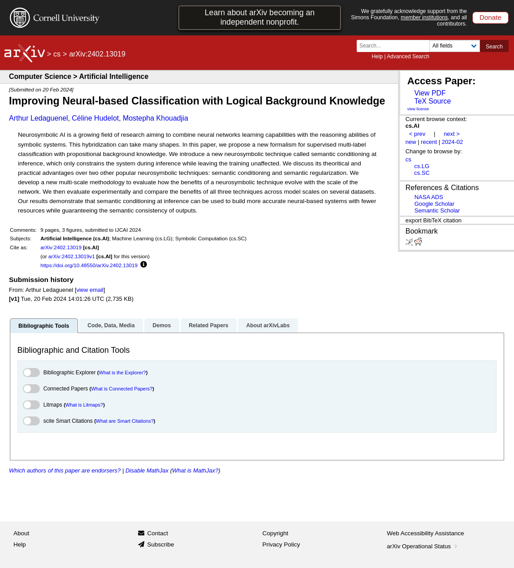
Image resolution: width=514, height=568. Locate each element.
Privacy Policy (281, 544)
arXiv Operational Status (423, 546)
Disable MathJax (146, 470)
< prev (417, 133)
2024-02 (452, 142)
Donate (490, 17)
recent (429, 142)
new (411, 142)
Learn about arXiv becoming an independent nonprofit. (260, 17)
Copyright (276, 533)
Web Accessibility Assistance (425, 533)
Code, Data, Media (110, 325)
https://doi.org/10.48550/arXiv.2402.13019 (89, 265)
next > (452, 133)
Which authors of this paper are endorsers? (65, 470)
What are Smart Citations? (125, 421)
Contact (157, 533)
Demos (161, 325)
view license (418, 109)
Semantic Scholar (437, 210)
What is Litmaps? (84, 405)
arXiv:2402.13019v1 (71, 256)
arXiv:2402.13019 (61, 247)
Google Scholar (434, 203)
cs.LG (421, 166)
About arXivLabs (267, 325)
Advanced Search (408, 56)
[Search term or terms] (396, 46)
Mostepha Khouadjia (155, 118)
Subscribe (160, 544)
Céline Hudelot (95, 118)
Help (377, 56)
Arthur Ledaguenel (38, 118)
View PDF (429, 93)
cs (56, 54)
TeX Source (432, 101)
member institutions (424, 17)
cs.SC (422, 172)
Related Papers (208, 325)
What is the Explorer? (122, 372)
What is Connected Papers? (121, 388)
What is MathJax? (195, 470)
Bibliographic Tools (43, 326)
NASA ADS (429, 197)
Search (494, 46)
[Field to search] (454, 46)
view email (90, 289)
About (21, 533)
